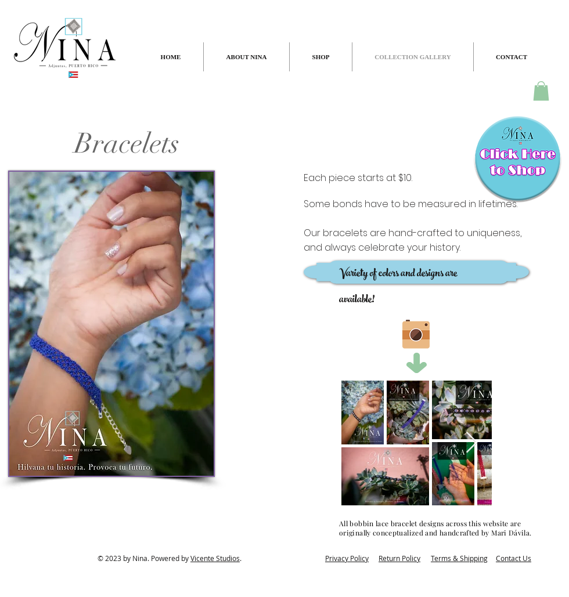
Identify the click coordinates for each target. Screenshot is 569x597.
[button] (541, 90)
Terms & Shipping (459, 558)
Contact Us (513, 558)
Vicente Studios (215, 558)
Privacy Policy (347, 558)
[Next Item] (471, 443)
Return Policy (399, 558)
